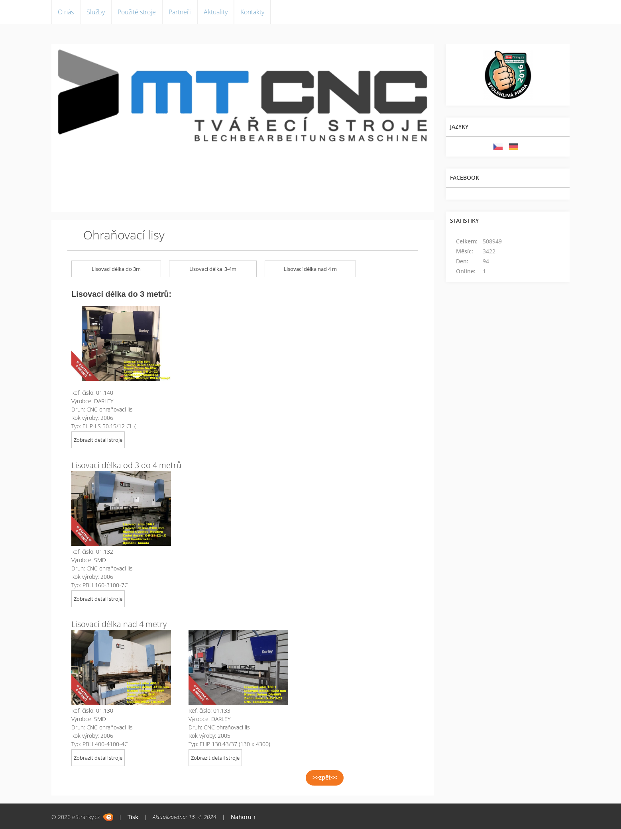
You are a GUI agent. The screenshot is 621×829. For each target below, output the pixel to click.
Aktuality (216, 12)
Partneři (180, 12)
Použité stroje (137, 12)
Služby (95, 12)
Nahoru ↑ (243, 817)
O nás (66, 12)
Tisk (133, 817)
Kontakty (252, 12)
